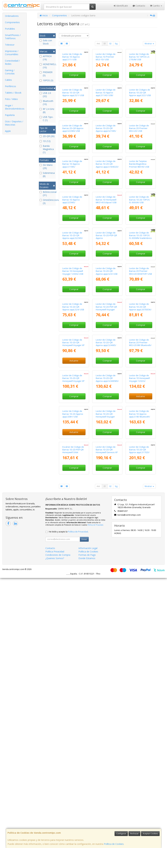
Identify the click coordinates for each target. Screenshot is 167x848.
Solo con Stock (46, 42)
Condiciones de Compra (57, 824)
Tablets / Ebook (13, 92)
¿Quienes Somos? (54, 828)
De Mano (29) (46, 166)
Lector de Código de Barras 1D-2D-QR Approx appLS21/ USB (73, 137)
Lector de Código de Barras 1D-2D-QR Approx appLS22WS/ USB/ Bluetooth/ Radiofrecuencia (72, 373)
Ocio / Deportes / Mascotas (14, 123)
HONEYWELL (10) (47, 66)
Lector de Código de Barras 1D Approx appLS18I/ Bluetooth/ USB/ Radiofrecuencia (139, 662)
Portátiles (10, 28)
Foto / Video (11, 99)
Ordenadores (12, 15)
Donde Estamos (86, 828)
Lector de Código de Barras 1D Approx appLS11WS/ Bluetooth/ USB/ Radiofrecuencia (72, 257)
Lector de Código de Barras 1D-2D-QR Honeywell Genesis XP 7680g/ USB (107, 721)
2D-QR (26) (47, 136)
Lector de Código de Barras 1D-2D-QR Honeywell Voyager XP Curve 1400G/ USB (73, 546)
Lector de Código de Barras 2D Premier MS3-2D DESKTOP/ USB (140, 428)
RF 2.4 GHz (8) (47, 110)
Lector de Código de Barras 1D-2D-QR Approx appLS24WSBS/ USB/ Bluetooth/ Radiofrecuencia (107, 606)
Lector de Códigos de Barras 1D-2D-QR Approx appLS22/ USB (140, 137)
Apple (8, 131)
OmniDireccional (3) (47, 201)
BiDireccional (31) (47, 193)
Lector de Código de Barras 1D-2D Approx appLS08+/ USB (72, 661)
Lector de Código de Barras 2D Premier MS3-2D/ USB (139, 196)
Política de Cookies (114, 843)
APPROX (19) (46, 58)
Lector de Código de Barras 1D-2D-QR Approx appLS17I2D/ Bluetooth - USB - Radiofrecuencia (139, 722)
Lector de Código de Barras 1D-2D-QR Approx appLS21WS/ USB (106, 197)
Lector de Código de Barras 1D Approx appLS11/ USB (72, 79)
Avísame (73, 563)
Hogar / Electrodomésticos (14, 107)
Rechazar (134, 833)
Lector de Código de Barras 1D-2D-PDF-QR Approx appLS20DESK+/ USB (106, 371)
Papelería (10, 115)
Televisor (9, 44)
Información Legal (87, 818)
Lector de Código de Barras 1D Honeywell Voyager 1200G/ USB (72, 428)
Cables (8, 79)
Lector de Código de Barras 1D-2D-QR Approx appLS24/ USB (73, 487)
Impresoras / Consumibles (11, 53)
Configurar (121, 833)
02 (110, 43)
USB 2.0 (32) (45, 94)
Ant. (98, 43)
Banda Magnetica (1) (47, 149)
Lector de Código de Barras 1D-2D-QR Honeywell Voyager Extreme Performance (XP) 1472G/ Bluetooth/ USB (107, 665)
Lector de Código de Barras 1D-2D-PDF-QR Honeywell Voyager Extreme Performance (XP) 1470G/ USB (107, 489)
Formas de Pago (87, 824)
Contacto (139, 5)
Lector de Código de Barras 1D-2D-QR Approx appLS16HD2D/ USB (107, 255)
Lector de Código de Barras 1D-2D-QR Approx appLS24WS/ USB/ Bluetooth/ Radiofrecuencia (106, 548)
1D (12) (45, 141)
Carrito (156, 5)
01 (105, 43)
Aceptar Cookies (150, 833)
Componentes (12, 22)
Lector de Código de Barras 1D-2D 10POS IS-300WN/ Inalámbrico (140, 370)
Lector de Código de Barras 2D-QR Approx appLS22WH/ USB (72, 196)
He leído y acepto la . (68, 801)
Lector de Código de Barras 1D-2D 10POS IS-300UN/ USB (139, 312)
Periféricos (10, 86)
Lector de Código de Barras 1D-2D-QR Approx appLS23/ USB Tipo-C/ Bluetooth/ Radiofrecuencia (106, 431)
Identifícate (121, 5)
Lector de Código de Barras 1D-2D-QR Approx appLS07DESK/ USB (140, 488)
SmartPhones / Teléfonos (13, 37)
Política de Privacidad (95, 795)
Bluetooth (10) (46, 102)
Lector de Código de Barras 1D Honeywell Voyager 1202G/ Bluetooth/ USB (139, 604)
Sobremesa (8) (47, 174)
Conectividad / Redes (12, 62)
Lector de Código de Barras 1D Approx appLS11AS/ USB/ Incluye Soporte (106, 139)
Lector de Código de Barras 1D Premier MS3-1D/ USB (106, 79)
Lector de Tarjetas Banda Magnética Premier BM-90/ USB (139, 254)
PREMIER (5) (46, 74)
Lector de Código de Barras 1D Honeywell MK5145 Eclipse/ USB (106, 312)
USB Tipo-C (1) (46, 118)
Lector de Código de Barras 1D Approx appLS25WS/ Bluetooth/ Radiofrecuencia (72, 315)
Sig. (116, 43)
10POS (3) (46, 80)
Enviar (84, 809)
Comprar (73, 97)
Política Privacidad (54, 821)
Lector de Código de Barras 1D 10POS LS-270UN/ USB (139, 79)
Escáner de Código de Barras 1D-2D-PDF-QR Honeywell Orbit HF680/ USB (73, 721)
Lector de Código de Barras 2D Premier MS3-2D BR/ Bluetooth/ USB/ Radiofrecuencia (140, 546)
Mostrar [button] (149, 43)
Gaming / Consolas (10, 72)
